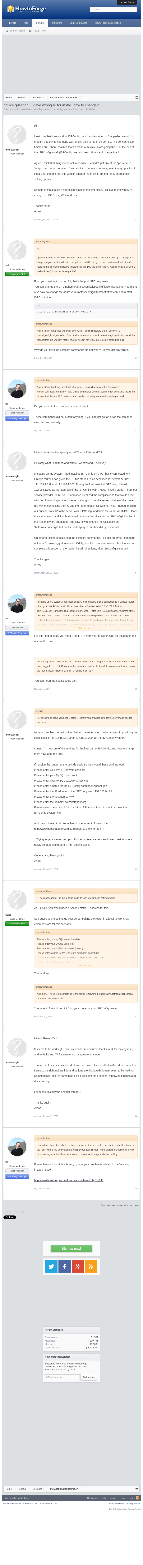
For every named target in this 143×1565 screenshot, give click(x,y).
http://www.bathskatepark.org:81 (53, 828)
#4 (136, 573)
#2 (136, 358)
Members (57, 23)
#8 (136, 1116)
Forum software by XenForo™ (30, 1503)
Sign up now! (71, 1248)
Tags (26, 23)
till (6, 403)
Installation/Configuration (35, 109)
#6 (136, 869)
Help (103, 1498)
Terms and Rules (117, 1503)
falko (8, 265)
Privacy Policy (133, 1503)
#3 (136, 430)
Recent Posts (39, 30)
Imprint (113, 1498)
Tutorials (11, 23)
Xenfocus (24, 1498)
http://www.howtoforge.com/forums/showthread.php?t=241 (68, 1180)
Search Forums (17, 30)
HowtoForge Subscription (108, 23)
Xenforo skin (11, 1498)
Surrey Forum (134, 1509)
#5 (136, 689)
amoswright (71, 109)
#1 (136, 219)
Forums (40, 23)
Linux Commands (78, 23)
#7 (136, 1017)
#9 (136, 1188)
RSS (137, 1497)
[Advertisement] (71, 63)
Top (131, 1498)
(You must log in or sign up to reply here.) (120, 1205)
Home (122, 1498)
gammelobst (92, 1347)
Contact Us (92, 1498)
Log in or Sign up (127, 2)
